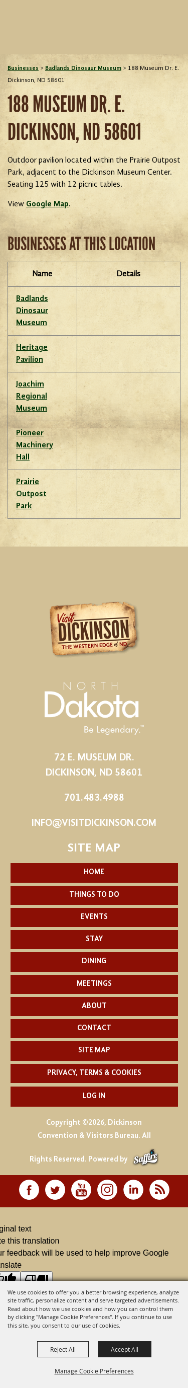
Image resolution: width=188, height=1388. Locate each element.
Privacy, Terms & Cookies (94, 1073)
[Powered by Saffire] (145, 1160)
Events (94, 917)
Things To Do (94, 895)
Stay (94, 939)
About (94, 1006)
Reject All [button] (63, 1349)
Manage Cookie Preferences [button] (94, 1371)
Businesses (23, 68)
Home (94, 872)
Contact (94, 1028)
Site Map (94, 1050)
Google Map (47, 204)
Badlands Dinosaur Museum (83, 68)
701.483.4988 (94, 798)
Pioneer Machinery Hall (34, 445)
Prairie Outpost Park (31, 494)
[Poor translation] (37, 1279)
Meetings (94, 984)
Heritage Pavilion (32, 354)
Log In (94, 1096)
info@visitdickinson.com (94, 823)
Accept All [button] (124, 1349)
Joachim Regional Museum (31, 396)
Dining (94, 961)
